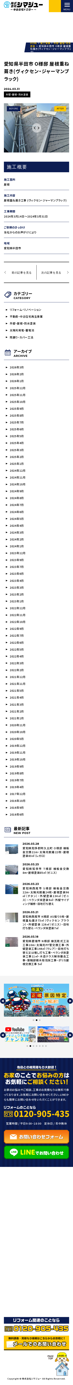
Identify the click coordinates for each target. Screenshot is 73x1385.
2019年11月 (18, 753)
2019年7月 (17, 781)
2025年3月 (17, 450)
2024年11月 (18, 478)
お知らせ (13, 1286)
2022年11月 (18, 616)
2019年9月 (17, 767)
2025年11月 (18, 395)
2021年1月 (17, 719)
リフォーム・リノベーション (25, 310)
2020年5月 (17, 740)
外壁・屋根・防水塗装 (23, 323)
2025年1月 (17, 464)
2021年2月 (17, 712)
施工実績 (13, 1271)
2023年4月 (17, 581)
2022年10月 (18, 623)
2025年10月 (18, 402)
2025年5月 (17, 436)
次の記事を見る (51, 272)
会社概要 (13, 1293)
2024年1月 (17, 547)
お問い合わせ (16, 1301)
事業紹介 (13, 1222)
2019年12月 (18, 747)
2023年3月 (17, 588)
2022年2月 (17, 671)
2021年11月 (18, 684)
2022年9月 (17, 629)
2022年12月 (18, 609)
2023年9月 (17, 560)
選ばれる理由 (17, 1263)
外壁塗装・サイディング (26, 1237)
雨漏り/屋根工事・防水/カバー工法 (35, 1244)
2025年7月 (17, 422)
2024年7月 (17, 505)
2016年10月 (18, 802)
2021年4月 (17, 698)
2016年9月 (17, 809)
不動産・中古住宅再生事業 (26, 316)
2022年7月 (17, 636)
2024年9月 (17, 491)
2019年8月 (17, 774)
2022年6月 (17, 643)
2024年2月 (17, 540)
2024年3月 (17, 533)
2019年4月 (17, 788)
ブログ (11, 1278)
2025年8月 (17, 416)
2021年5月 (17, 691)
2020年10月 (18, 733)
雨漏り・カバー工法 (21, 337)
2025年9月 (17, 409)
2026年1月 (17, 381)
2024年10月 (18, 485)
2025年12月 (18, 388)
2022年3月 (17, 664)
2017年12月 (18, 795)
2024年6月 (17, 512)
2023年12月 (18, 554)
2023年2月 (17, 595)
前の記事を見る (22, 272)
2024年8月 (17, 498)
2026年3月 (17, 367)
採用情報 (13, 1308)
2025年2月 (17, 457)
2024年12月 (18, 471)
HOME (12, 1214)
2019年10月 (18, 760)
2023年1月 (17, 602)
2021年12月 (18, 678)
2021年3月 (17, 705)
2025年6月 (17, 429)
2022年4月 (17, 657)
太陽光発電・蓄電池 (22, 330)
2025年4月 (17, 443)
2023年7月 (17, 567)
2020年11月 (18, 726)
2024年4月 (17, 526)
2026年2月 (17, 374)
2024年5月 (17, 519)
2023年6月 (17, 574)
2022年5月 (17, 650)
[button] (3, 1002)
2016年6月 (17, 816)
